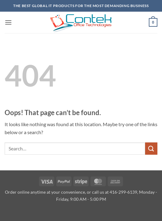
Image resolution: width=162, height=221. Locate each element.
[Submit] (151, 148)
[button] (8, 22)
